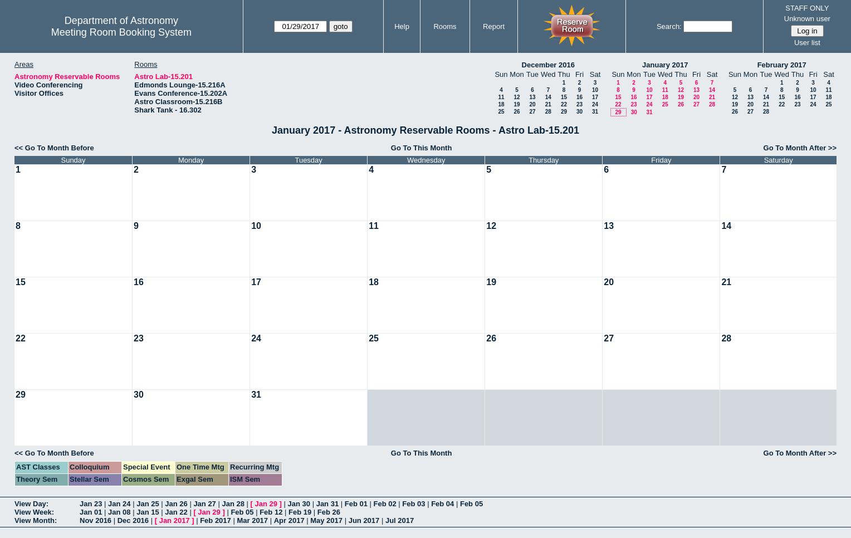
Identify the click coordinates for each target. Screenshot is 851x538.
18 (501, 104)
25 (501, 112)
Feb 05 (471, 504)
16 (579, 97)
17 (595, 97)
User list (807, 42)
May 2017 (326, 520)
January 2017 (665, 65)
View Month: (35, 520)
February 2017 (781, 65)
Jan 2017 (174, 520)
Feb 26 (328, 512)
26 (516, 112)
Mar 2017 (252, 520)
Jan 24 (119, 504)
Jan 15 (147, 512)
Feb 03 (413, 504)
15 (564, 97)
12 (516, 97)
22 (564, 104)
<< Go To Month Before (54, 148)
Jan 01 (91, 512)
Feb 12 (271, 512)
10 (595, 90)
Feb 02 (385, 504)
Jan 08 (119, 512)
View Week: (34, 512)
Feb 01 (356, 504)
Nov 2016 (95, 520)
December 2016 (548, 65)
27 (532, 112)
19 (516, 104)
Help (401, 26)
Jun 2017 (364, 520)
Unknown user (807, 18)
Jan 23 (91, 504)
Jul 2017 (399, 520)
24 (595, 104)
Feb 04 (442, 504)
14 (548, 97)
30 (579, 112)
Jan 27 (204, 504)
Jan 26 (176, 504)
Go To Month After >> (800, 148)
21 (548, 104)
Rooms (444, 26)
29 (564, 112)
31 (595, 112)
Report (494, 26)
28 (548, 112)
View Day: (31, 504)
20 (532, 104)
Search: (669, 26)
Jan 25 (147, 504)
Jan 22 (176, 512)
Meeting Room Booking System (121, 32)
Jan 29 (266, 504)
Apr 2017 (289, 520)
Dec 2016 (133, 520)
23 (579, 104)
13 (532, 97)
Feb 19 (299, 512)
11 (501, 97)
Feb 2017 (215, 520)
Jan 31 (327, 504)
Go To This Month (421, 148)
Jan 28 (233, 504)
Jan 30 (299, 504)
